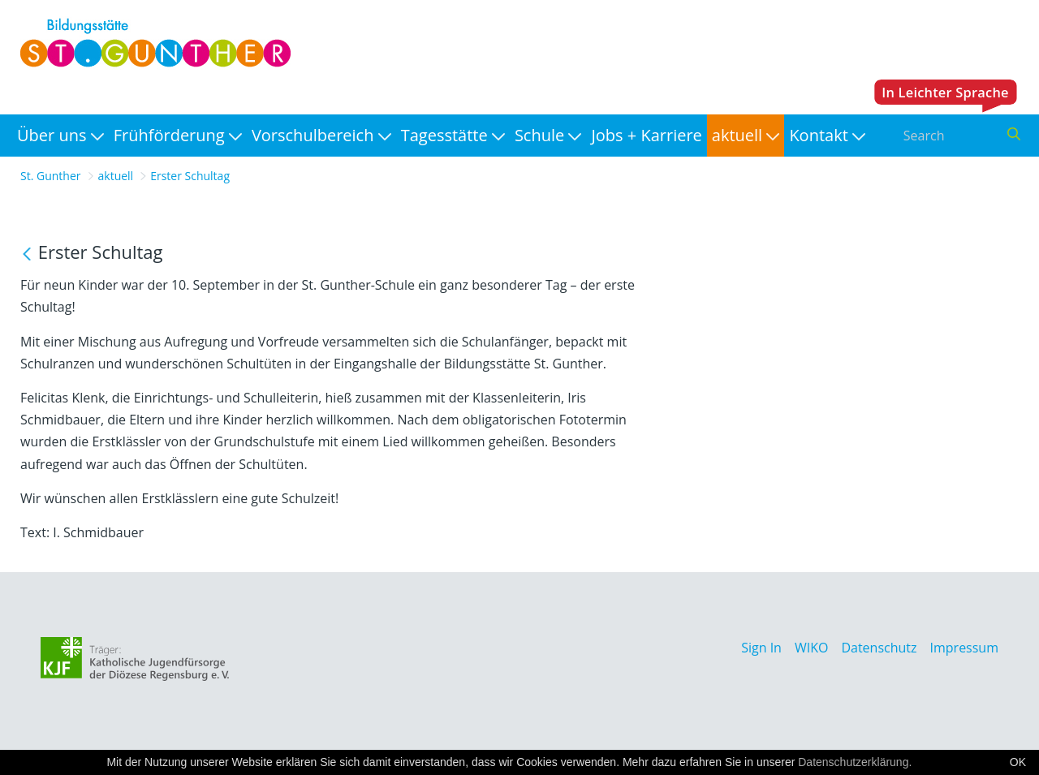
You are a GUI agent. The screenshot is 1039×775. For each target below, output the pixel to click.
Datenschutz (878, 648)
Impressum (964, 648)
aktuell (116, 175)
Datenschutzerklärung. (855, 762)
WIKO (811, 648)
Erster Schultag (190, 175)
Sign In (761, 648)
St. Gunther (50, 175)
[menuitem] (60, 135)
